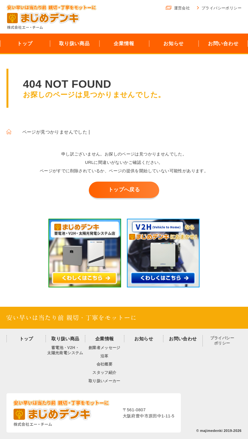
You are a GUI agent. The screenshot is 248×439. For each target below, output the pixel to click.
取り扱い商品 (65, 338)
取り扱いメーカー (104, 381)
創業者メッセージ (104, 347)
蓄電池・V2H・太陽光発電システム (65, 350)
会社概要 (105, 364)
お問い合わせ (183, 338)
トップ (26, 338)
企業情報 (104, 338)
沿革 (104, 356)
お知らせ (143, 338)
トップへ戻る (124, 189)
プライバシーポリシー (222, 8)
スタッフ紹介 (104, 372)
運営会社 (182, 8)
